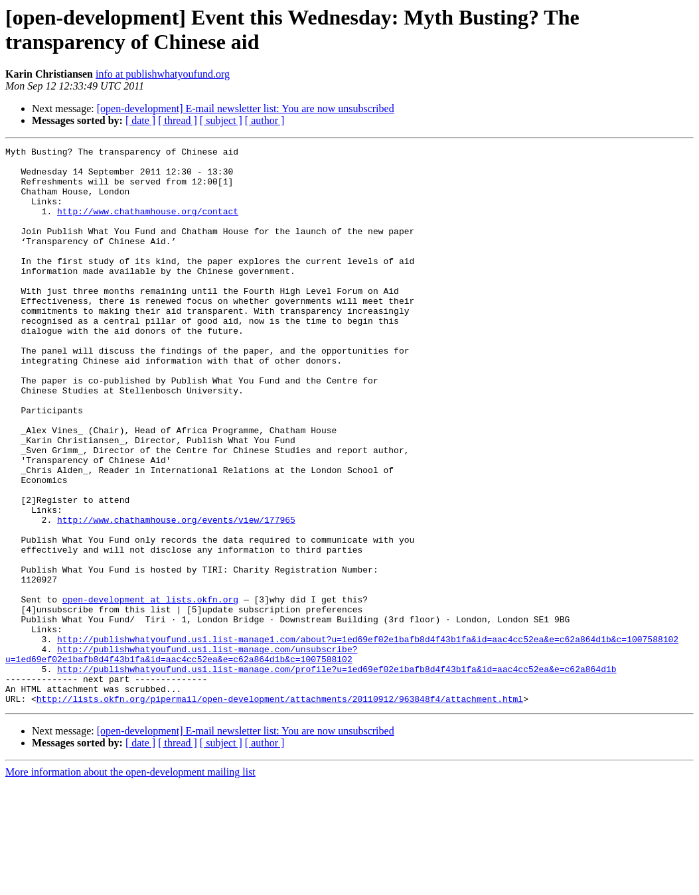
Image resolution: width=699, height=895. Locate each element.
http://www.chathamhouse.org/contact (147, 225)
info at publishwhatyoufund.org (163, 74)
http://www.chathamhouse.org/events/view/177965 (176, 595)
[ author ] (265, 120)
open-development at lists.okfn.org (150, 691)
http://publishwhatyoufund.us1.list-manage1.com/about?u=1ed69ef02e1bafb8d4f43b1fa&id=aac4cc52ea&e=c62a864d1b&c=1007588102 (367, 738)
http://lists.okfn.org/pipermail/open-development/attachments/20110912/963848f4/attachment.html (280, 810)
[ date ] (140, 120)
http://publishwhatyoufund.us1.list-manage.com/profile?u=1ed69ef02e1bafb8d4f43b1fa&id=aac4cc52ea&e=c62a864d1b (336, 774)
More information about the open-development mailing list (130, 883)
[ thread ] (177, 120)
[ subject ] (221, 120)
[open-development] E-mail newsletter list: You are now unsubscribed (245, 108)
